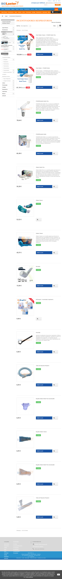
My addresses (16, 549)
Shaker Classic (39, 233)
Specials (4, 101)
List (60, 26)
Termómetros (6, 66)
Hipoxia (13, 9)
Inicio (3, 9)
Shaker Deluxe (39, 200)
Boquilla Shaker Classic (41, 431)
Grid (58, 26)
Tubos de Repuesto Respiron (42, 365)
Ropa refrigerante (6, 78)
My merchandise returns (17, 545)
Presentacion (7, 9)
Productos (40, 9)
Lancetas (5, 44)
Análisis (19, 12)
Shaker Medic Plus (40, 167)
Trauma (17, 9)
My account (16, 541)
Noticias (32, 9)
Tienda (56, 9)
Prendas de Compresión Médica (6, 56)
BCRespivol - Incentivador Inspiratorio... (45, 299)
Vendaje (33, 12)
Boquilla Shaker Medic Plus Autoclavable (45, 398)
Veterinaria (44, 12)
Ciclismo (21, 9)
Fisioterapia (28, 12)
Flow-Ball (38, 332)
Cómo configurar (29, 577)
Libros (23, 12)
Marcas (49, 12)
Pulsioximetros (6, 68)
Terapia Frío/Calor (7, 80)
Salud (16, 12)
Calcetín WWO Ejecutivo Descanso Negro (6, 113)
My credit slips (16, 547)
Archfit (4, 36)
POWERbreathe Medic (41, 134)
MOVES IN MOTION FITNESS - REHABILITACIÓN (7, 74)
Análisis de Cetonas (7, 51)
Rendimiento (27, 9)
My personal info (16, 551)
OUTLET (4, 95)
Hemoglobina (6, 49)
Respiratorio (39, 12)
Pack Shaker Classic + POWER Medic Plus (46, 35)
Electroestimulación (7, 42)
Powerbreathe (6, 70)
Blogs (36, 9)
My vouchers (15, 552)
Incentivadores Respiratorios (5, 39)
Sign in (59, 0)
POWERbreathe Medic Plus (42, 101)
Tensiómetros (6, 63)
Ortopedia (5, 59)
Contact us (49, 0)
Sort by (18, 25)
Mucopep (38, 266)
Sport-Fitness (4, 12)
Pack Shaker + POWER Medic (43, 68)
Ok (58, 574)
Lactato (4, 46)
